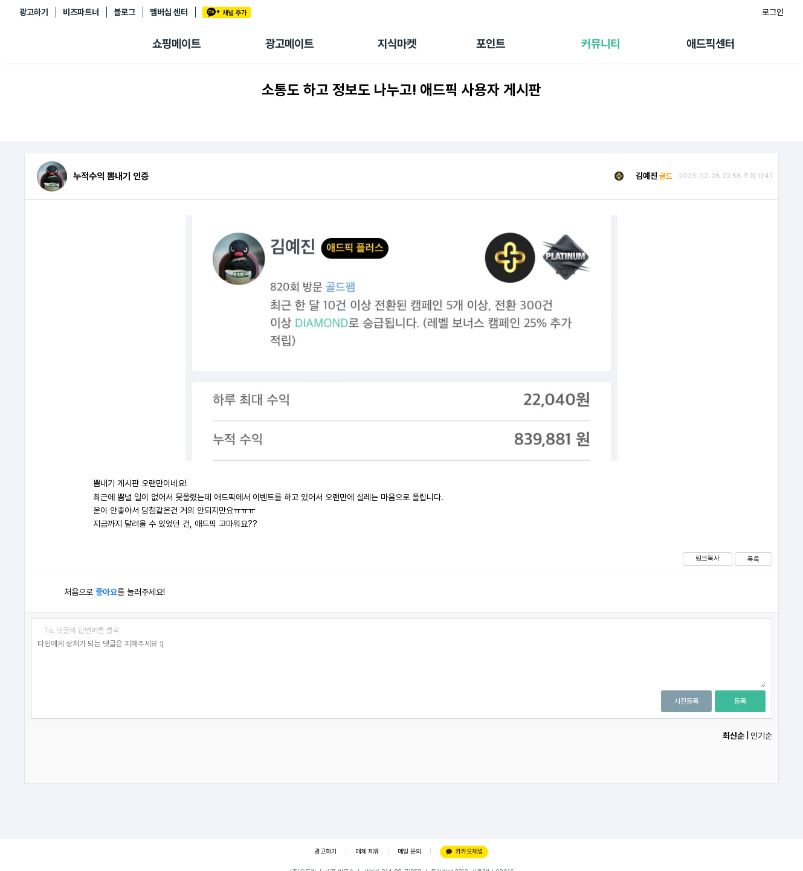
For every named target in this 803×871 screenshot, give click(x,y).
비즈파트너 (81, 12)
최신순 (733, 736)
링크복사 (707, 558)
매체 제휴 (367, 851)
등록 (740, 701)
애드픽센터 (710, 44)
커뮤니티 (600, 44)
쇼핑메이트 (176, 44)
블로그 (124, 12)
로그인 (773, 12)
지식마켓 (397, 44)
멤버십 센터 (169, 12)
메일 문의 (409, 851)
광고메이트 (289, 44)
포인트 (490, 44)
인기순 (761, 736)
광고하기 (33, 12)
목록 (753, 559)
